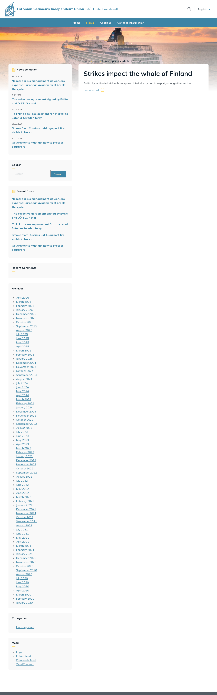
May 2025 (22, 342)
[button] (204, 9)
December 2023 (26, 411)
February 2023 (25, 452)
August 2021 (24, 525)
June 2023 (22, 436)
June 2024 (22, 387)
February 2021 (25, 549)
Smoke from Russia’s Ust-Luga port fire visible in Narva (38, 130)
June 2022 (22, 484)
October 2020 (24, 566)
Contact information (130, 22)
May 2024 (22, 391)
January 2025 (24, 358)
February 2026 (25, 305)
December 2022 (26, 460)
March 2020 (23, 594)
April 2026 (22, 297)
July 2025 (22, 334)
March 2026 (23, 301)
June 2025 (22, 338)
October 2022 (24, 468)
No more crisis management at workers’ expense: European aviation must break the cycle (38, 85)
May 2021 (22, 537)
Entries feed (23, 656)
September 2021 (26, 521)
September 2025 (26, 326)
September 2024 (26, 375)
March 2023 (23, 448)
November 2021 (26, 513)
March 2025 (23, 350)
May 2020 (22, 586)
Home (77, 22)
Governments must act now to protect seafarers (37, 144)
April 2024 (22, 395)
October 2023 (24, 419)
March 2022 (23, 497)
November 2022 (26, 464)
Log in (19, 652)
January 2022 (24, 505)
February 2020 (25, 598)
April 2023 (22, 444)
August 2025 (24, 330)
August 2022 (24, 476)
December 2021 (26, 509)
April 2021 (22, 541)
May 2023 (22, 440)
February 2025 (25, 354)
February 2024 (25, 403)
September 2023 (26, 423)
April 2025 (22, 346)
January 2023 (24, 456)
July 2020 (22, 578)
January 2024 (24, 407)
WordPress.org (25, 664)
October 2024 (24, 370)
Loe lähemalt (91, 90)
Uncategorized (25, 627)
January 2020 (24, 602)
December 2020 (26, 558)
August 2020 (24, 574)
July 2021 (22, 529)
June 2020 (22, 582)
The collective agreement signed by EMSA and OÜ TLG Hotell (40, 101)
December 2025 (26, 314)
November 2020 (26, 562)
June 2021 (22, 533)
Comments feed (26, 660)
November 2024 (26, 366)
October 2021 (24, 517)
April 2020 (22, 590)
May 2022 (22, 488)
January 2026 (24, 309)
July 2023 (22, 432)
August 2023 (24, 427)
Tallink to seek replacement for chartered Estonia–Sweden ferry (40, 115)
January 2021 (24, 554)
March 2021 (23, 545)
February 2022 (25, 501)
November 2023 (26, 415)
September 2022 (26, 472)
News (90, 22)
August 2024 (24, 379)
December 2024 (26, 362)
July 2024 (22, 383)
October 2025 (24, 322)
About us (106, 22)
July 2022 (22, 480)
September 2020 (26, 570)
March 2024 (23, 399)
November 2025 (26, 318)
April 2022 (22, 493)
